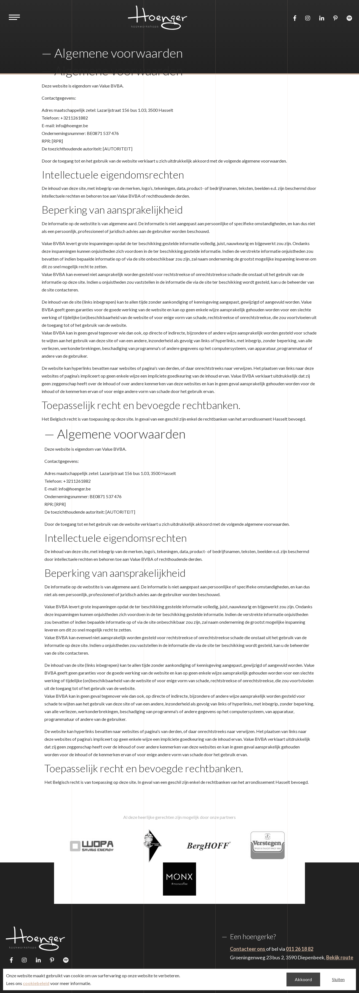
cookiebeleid (36, 983)
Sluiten (338, 979)
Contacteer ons (248, 949)
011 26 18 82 (299, 949)
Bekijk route (339, 957)
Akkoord (303, 979)
